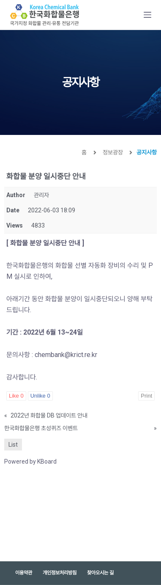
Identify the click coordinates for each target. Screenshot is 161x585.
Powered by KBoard (30, 461)
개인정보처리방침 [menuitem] (59, 573)
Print (146, 396)
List (13, 444)
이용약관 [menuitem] (23, 573)
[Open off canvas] (147, 15)
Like (16, 396)
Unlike (40, 396)
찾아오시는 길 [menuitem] (100, 573)
